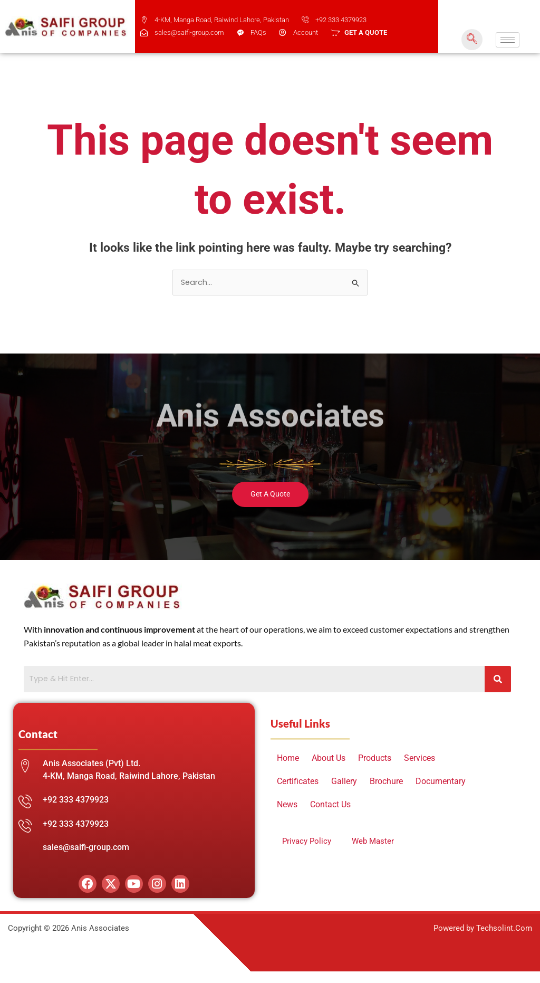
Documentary (441, 782)
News (287, 805)
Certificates (298, 782)
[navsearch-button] (472, 39)
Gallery (344, 782)
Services (419, 759)
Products (374, 759)
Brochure (386, 782)
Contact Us (330, 805)
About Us (328, 759)
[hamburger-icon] (507, 39)
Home (288, 759)
